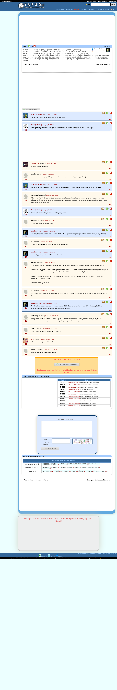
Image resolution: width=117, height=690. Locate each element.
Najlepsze (69, 9)
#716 (98, 475)
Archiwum (92, 9)
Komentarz (65, 420)
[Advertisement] (9, 345)
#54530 (47, 469)
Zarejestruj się (102, 1)
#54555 (71, 468)
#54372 (97, 472)
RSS (113, 9)
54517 (62, 398)
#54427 (55, 472)
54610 (62, 392)
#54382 (91, 472)
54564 (62, 400)
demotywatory (40, 562)
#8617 (83, 475)
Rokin (33, 126)
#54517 (91, 468)
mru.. (32, 340)
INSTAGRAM (43, 560)
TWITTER (51, 560)
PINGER (59, 560)
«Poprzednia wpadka (31, 65)
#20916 (67, 475)
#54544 (55, 468)
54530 (62, 389)
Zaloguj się (112, 1)
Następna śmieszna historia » (99, 484)
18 (98, 51)
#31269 (91, 475)
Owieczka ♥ (35, 164)
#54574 (85, 468)
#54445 (71, 472)
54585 (62, 384)
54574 (62, 387)
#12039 (48, 476)
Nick (45, 443)
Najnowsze (60, 9)
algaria (33, 232)
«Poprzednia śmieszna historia (35, 484)
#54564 (64, 468)
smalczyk (34, 115)
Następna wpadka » (103, 65)
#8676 (76, 475)
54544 (62, 395)
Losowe (84, 9)
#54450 (78, 468)
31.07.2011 (103, 46)
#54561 (97, 468)
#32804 (104, 475)
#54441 (78, 472)
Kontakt (106, 9)
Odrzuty (77, 9)
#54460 (47, 472)
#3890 (58, 475)
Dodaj (100, 9)
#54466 (85, 472)
